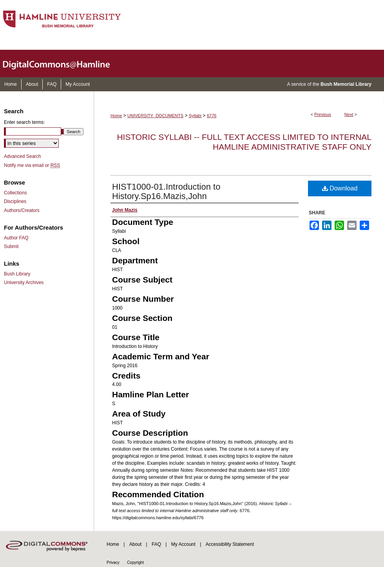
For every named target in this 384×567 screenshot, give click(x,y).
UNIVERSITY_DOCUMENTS (155, 115)
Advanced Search (22, 156)
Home (116, 115)
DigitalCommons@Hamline (62, 63)
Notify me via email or (32, 165)
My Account (183, 544)
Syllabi (195, 115)
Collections (15, 193)
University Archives (23, 282)
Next (348, 114)
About (135, 544)
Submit (11, 246)
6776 (211, 115)
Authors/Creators (22, 210)
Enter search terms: (24, 122)
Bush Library (17, 274)
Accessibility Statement (230, 544)
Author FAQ (16, 238)
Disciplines (15, 201)
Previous (322, 114)
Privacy (113, 562)
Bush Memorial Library (346, 84)
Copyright (135, 562)
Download (340, 188)
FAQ (156, 544)
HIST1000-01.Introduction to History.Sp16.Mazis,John (166, 191)
